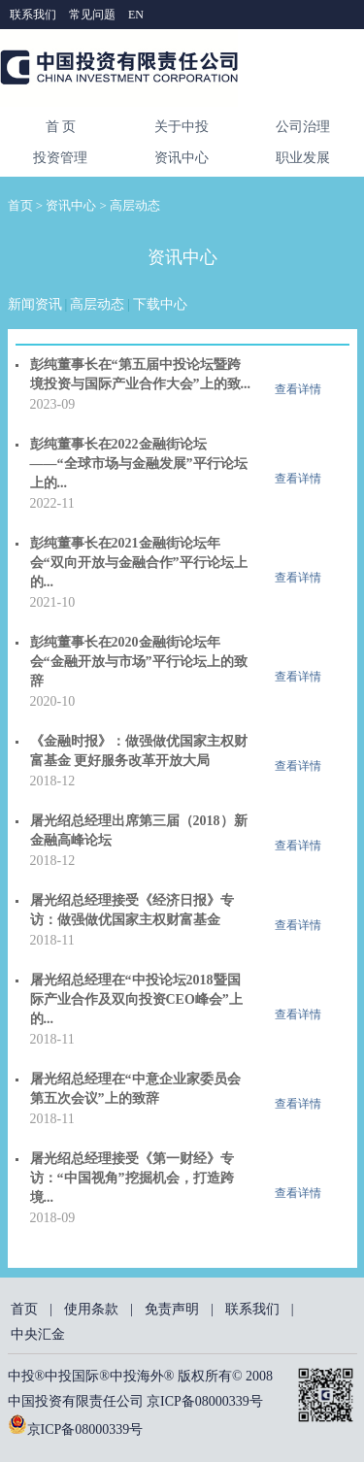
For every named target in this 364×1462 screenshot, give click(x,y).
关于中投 (181, 126)
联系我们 (34, 14)
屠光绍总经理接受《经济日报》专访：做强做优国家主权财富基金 (132, 910)
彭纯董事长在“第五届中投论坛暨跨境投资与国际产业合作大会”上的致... (140, 374)
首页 (20, 205)
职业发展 (303, 157)
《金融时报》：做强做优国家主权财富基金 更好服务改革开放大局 (139, 751)
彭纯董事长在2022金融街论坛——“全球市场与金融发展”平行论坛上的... (139, 463)
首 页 (61, 126)
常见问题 (93, 14)
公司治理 (303, 126)
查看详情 (298, 389)
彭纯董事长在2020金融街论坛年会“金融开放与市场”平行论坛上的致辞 (139, 661)
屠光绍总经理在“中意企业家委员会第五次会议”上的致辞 (135, 1089)
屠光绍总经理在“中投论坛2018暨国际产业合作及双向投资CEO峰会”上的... (136, 999)
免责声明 (172, 1309)
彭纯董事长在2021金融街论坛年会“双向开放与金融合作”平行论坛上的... (139, 562)
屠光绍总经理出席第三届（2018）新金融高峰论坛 (139, 830)
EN (136, 14)
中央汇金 (38, 1334)
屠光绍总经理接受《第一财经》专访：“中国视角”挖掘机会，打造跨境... (132, 1178)
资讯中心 (181, 157)
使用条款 (91, 1309)
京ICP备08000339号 (85, 1429)
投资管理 (60, 157)
